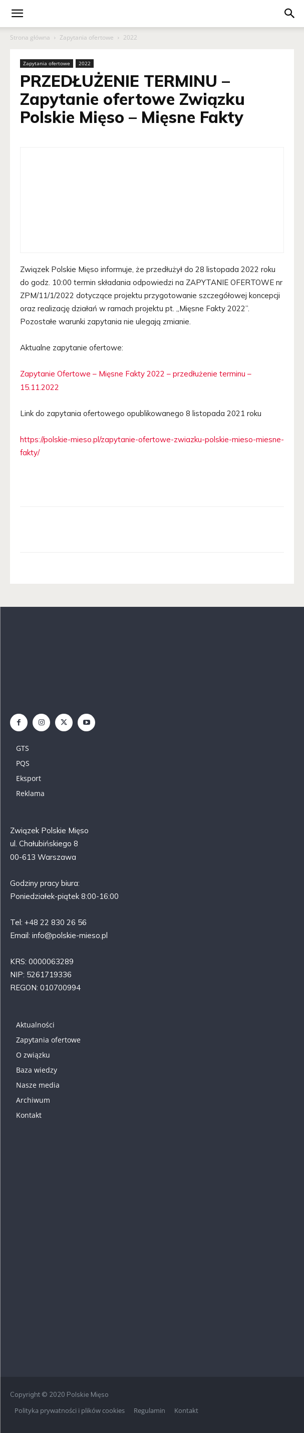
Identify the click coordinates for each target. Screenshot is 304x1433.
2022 (130, 37)
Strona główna (30, 37)
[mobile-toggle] (17, 13)
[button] (290, 13)
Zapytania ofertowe (87, 37)
